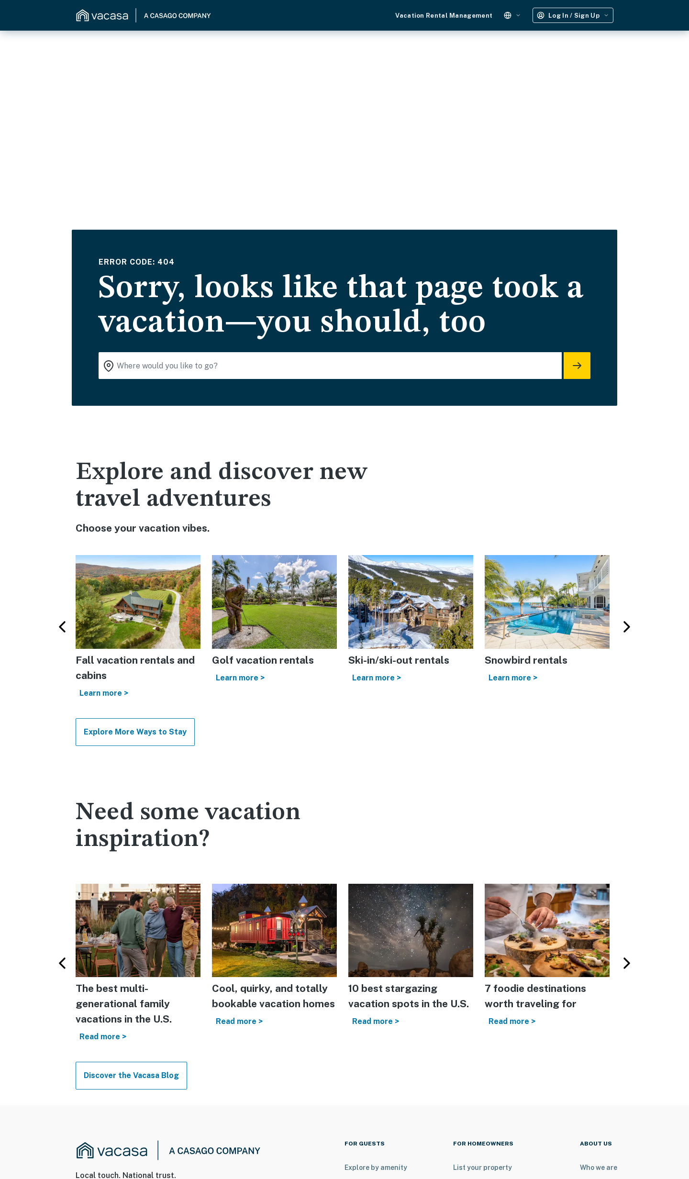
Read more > (102, 1036)
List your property (482, 1167)
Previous (62, 626)
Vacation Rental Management (443, 15)
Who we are (598, 1167)
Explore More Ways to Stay (135, 731)
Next (626, 626)
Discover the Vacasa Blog (131, 1075)
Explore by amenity (375, 1167)
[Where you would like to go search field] (330, 365)
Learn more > (103, 693)
